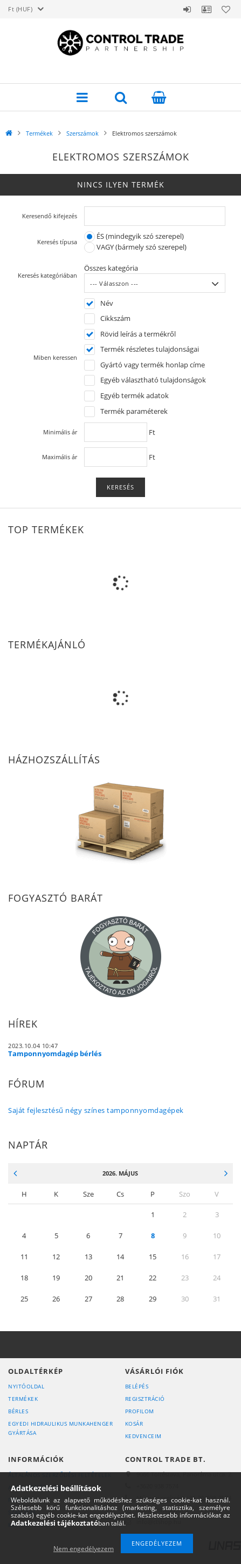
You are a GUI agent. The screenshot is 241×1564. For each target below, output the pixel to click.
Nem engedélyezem (83, 1548)
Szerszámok (82, 133)
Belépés (187, 9)
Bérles (18, 1411)
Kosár (134, 1423)
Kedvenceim (143, 1436)
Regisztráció (145, 1398)
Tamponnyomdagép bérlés (54, 1053)
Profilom (139, 1411)
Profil (206, 9)
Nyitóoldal (26, 1386)
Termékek (39, 133)
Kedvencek (226, 9)
